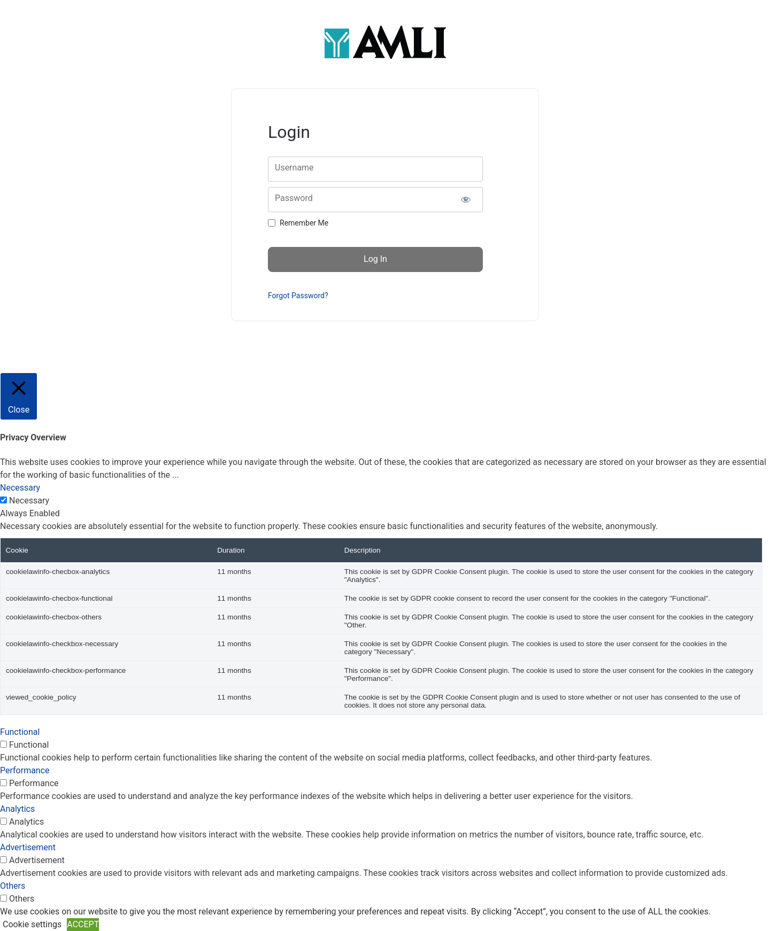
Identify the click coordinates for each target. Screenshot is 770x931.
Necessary (29, 500)
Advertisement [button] (28, 847)
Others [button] (12, 886)
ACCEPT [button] (83, 924)
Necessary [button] (20, 488)
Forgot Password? (298, 295)
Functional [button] (20, 732)
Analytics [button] (17, 809)
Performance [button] (25, 770)
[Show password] (465, 199)
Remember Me (304, 223)
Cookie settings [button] (32, 924)
